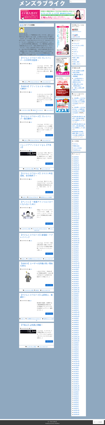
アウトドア (76, 43)
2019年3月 (76, 330)
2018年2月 (76, 357)
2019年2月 (76, 332)
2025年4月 (76, 181)
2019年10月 (76, 316)
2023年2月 (76, 234)
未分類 (75, 59)
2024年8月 (76, 197)
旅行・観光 (76, 57)
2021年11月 (76, 265)
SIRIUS (34, 110)
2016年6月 (76, 398)
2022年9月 (76, 244)
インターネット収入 (26, 110)
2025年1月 (76, 187)
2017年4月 (76, 377)
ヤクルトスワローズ (34, 81)
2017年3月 (76, 379)
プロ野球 (30, 258)
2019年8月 (76, 320)
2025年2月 (76, 185)
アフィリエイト (39, 110)
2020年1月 (76, 310)
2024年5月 (76, 203)
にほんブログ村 (76, 36)
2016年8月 (76, 394)
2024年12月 (76, 189)
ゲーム (75, 49)
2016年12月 (76, 385)
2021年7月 (76, 273)
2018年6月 (76, 349)
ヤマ (21, 25)
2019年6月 (76, 324)
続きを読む (49, 76)
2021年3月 (76, 281)
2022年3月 (76, 257)
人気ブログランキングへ (76, 31)
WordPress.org (76, 150)
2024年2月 (76, 210)
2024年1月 (76, 212)
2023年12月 (76, 214)
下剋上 (37, 168)
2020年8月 (76, 295)
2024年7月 (76, 199)
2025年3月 (76, 183)
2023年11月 (76, 216)
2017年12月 (76, 361)
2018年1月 (76, 359)
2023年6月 (76, 226)
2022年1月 (76, 261)
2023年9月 (76, 220)
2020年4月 (76, 304)
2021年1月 (76, 285)
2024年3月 (76, 207)
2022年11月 (76, 240)
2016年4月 (76, 402)
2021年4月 (76, 279)
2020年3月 (76, 306)
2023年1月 (76, 236)
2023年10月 (76, 218)
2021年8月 (76, 271)
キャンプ (75, 47)
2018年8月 (76, 344)
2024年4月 (76, 205)
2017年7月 (76, 371)
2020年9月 (76, 293)
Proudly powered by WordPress (52, 423)
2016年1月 (76, 408)
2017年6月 (76, 373)
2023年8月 (76, 222)
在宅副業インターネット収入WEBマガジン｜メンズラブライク (31, 22)
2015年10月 (76, 414)
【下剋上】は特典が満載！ (31, 325)
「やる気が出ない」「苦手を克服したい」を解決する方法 (78, 80)
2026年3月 (76, 158)
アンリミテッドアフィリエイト (40, 228)
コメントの (77, 148)
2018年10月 (76, 340)
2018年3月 (76, 355)
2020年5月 (76, 302)
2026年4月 (76, 156)
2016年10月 (76, 389)
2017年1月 (76, 383)
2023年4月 (76, 230)
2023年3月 (76, 232)
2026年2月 (76, 160)
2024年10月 (76, 193)
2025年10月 (76, 169)
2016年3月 (76, 404)
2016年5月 (76, 400)
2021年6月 (76, 275)
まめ (84, 127)
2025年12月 (76, 165)
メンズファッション (78, 55)
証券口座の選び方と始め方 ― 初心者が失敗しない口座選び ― (78, 118)
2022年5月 (76, 252)
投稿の (76, 145)
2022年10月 (76, 242)
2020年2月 (76, 308)
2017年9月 (76, 367)
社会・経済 (76, 61)
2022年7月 (76, 248)
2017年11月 (76, 363)
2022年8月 (76, 246)
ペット (75, 53)
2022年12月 (76, 238)
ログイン (75, 143)
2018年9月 (76, 342)
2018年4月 (76, 353)
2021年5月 (76, 277)
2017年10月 (76, 365)
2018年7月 (76, 347)
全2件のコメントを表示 (46, 197)
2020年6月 (76, 299)
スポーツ (26, 81)
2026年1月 (76, 163)
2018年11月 (76, 338)
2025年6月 (76, 177)
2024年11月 (76, 191)
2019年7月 (76, 322)
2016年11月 (76, 387)
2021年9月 (76, 269)
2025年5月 (76, 179)
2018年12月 (76, 336)
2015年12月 (76, 410)
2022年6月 (76, 250)
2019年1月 (76, 334)
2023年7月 (76, 224)
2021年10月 (76, 267)
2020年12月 (76, 287)
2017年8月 (76, 369)
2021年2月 (76, 283)
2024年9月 (76, 195)
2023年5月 (76, 228)
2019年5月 (76, 326)
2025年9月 (76, 171)
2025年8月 (76, 173)
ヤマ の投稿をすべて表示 (44, 54)
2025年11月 (76, 167)
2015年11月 (76, 412)
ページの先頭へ (99, 422)
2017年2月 (76, 381)
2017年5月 (76, 375)
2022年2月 (76, 259)
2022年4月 (76, 255)
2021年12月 (76, 263)
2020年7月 (76, 297)
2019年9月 (76, 318)
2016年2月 (76, 406)
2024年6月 (76, 201)
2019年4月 (76, 328)
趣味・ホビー (76, 63)
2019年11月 (76, 314)
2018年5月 (76, 351)
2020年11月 (76, 289)
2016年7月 (76, 396)
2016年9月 (76, 392)
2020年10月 (76, 291)
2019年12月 (76, 312)
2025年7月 (76, 175)
